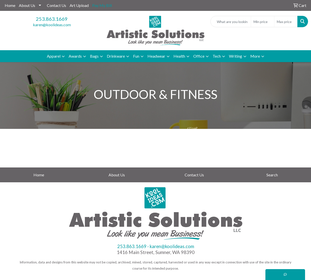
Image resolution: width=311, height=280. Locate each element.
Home (10, 5)
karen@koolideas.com (52, 24)
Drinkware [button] (116, 56)
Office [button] (198, 56)
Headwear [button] (156, 56)
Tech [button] (217, 56)
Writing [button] (235, 56)
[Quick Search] (230, 21)
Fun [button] (136, 56)
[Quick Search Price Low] (262, 21)
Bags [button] (94, 56)
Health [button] (179, 56)
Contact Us (56, 5)
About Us (27, 5)
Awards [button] (75, 56)
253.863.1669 (52, 19)
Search (272, 174)
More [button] (255, 56)
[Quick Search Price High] (286, 21)
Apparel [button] (53, 56)
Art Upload (79, 5)
